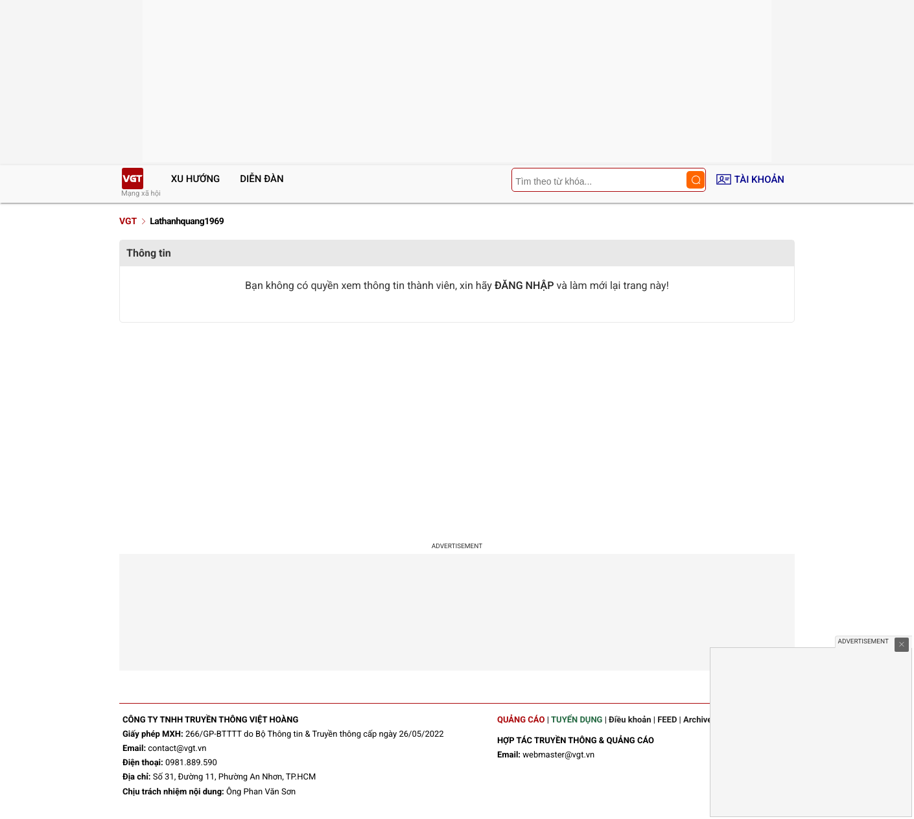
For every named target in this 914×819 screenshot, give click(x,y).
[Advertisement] (457, 426)
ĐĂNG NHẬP (524, 285)
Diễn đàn (261, 179)
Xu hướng (195, 179)
